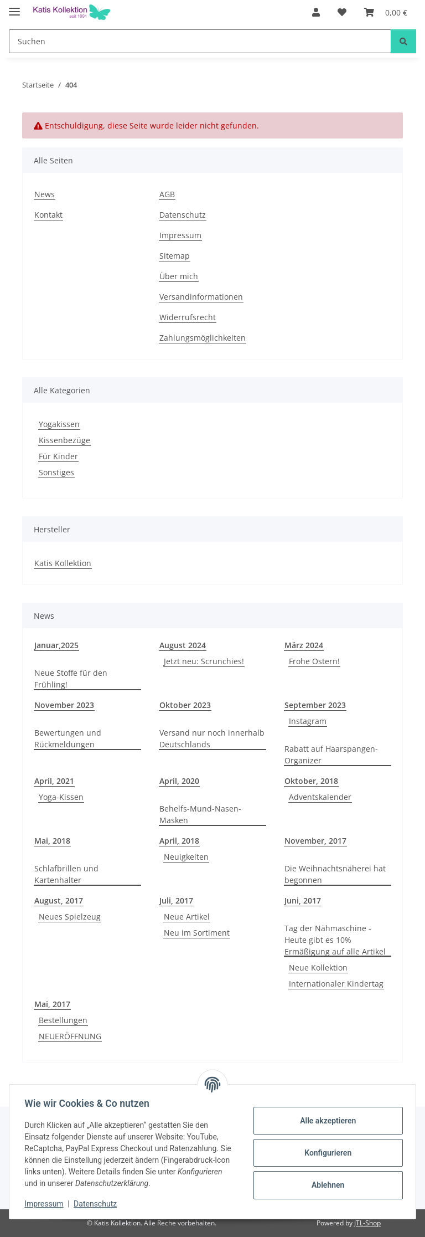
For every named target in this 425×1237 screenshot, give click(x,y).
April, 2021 (54, 781)
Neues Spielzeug (70, 916)
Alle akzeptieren (325, 1120)
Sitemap (174, 255)
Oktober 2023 (185, 705)
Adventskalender (320, 797)
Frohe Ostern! (314, 661)
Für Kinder (58, 456)
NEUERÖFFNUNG (70, 1036)
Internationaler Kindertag (336, 983)
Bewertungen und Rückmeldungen (67, 738)
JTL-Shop (367, 1223)
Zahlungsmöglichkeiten (202, 337)
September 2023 (315, 705)
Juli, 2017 (176, 900)
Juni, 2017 (302, 900)
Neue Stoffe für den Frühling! (70, 679)
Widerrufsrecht (187, 317)
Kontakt (48, 214)
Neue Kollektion (318, 967)
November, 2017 (315, 840)
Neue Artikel (187, 916)
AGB (167, 194)
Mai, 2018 (52, 840)
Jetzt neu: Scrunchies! (204, 661)
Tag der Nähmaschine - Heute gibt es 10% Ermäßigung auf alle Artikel (335, 940)
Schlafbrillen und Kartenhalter (66, 874)
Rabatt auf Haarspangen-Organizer (331, 754)
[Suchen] (200, 41)
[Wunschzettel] (342, 12)
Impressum (46, 1203)
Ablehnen (325, 1184)
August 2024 (182, 645)
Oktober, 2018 (311, 781)
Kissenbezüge (64, 440)
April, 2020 (179, 781)
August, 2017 (58, 900)
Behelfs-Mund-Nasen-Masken (200, 814)
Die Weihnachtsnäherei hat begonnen (335, 874)
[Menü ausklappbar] (14, 7)
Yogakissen (59, 424)
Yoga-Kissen (61, 797)
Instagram (307, 721)
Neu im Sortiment (197, 932)
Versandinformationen (201, 296)
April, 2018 (179, 840)
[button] (316, 12)
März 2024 (303, 645)
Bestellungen (63, 1020)
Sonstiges (56, 472)
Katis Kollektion (62, 563)
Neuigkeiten (186, 856)
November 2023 (64, 705)
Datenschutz (98, 1203)
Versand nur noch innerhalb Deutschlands (212, 738)
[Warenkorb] (385, 12)
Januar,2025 (56, 645)
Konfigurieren (325, 1152)
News (44, 194)
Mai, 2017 (52, 1004)
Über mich (178, 276)
